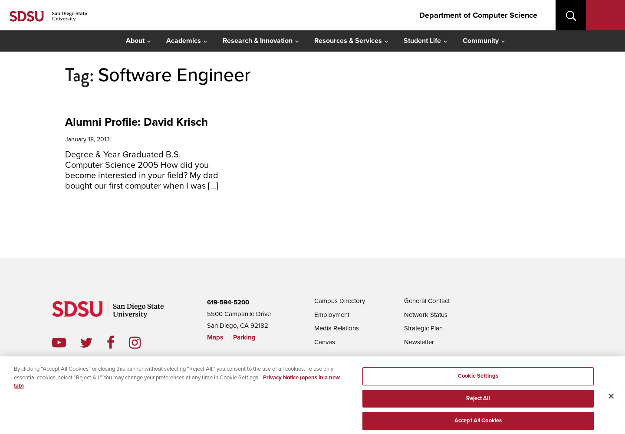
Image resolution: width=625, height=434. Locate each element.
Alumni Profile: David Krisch (136, 122)
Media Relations (336, 328)
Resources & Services (348, 40)
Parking (244, 337)
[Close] (611, 398)
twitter (93, 342)
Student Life (422, 40)
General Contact (427, 301)
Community (481, 40)
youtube (59, 342)
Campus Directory (339, 301)
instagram (142, 342)
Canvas (324, 342)
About (135, 40)
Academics (183, 40)
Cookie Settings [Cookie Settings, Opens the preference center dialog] (478, 378)
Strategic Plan (423, 328)
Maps (215, 337)
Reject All (478, 401)
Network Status (425, 315)
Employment (331, 315)
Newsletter (419, 342)
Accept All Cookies (478, 423)
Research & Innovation (258, 40)
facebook (118, 342)
